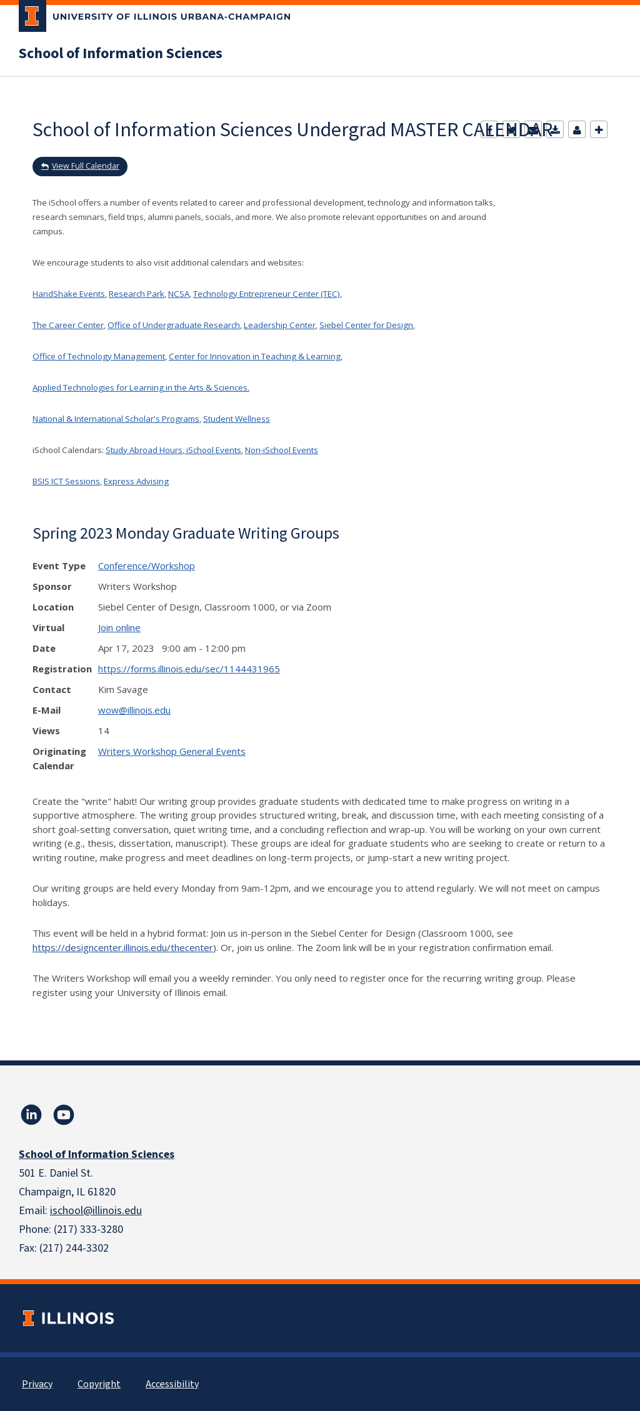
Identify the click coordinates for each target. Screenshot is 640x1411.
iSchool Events (212, 450)
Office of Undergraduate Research (174, 325)
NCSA (178, 293)
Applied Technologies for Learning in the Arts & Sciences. (140, 387)
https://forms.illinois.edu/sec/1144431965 (189, 668)
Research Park (136, 293)
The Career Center (68, 325)
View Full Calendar (85, 166)
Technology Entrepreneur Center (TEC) (266, 293)
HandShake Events (68, 293)
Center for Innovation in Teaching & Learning (255, 356)
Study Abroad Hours (144, 450)
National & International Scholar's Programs (115, 418)
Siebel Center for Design (366, 325)
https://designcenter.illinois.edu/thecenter (122, 947)
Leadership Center (280, 325)
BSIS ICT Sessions (66, 481)
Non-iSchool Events (281, 450)
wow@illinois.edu (134, 710)
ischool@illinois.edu (96, 1211)
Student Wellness (236, 418)
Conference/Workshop (146, 565)
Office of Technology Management (98, 356)
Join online (119, 627)
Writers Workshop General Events (172, 751)
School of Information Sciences (120, 53)
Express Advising (136, 481)
